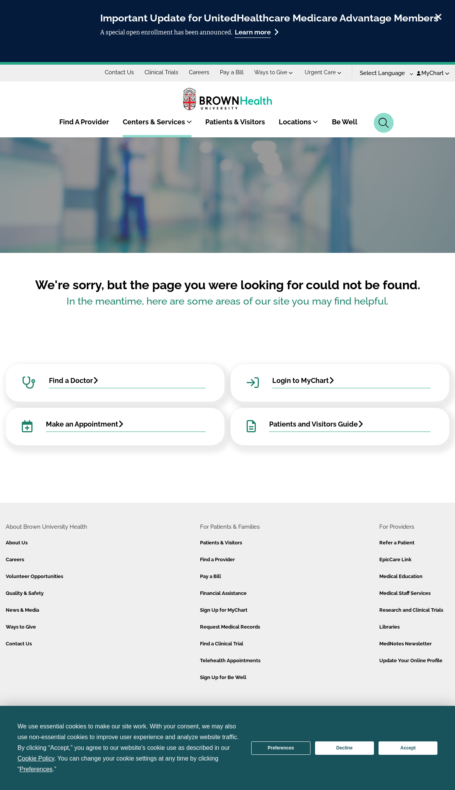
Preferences (281, 748)
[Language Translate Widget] (384, 73)
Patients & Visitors (235, 122)
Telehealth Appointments (230, 660)
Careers (199, 72)
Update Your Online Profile (410, 660)
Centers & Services (157, 122)
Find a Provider (217, 559)
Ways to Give (273, 72)
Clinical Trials (161, 72)
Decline (344, 748)
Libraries (389, 627)
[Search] (383, 123)
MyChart (433, 73)
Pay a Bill (232, 72)
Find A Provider (84, 122)
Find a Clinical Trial (221, 644)
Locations (298, 122)
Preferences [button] (36, 769)
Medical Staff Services (405, 593)
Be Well (345, 122)
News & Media (22, 610)
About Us (17, 543)
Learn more (257, 32)
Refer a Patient (396, 543)
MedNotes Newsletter (405, 644)
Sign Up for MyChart (223, 610)
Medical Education (400, 576)
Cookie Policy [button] (36, 758)
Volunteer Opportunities (34, 576)
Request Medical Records (230, 627)
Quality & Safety (25, 593)
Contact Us (119, 72)
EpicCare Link (395, 559)
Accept (408, 748)
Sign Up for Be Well (223, 677)
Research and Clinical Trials (411, 610)
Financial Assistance (223, 593)
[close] (438, 15)
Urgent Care (323, 72)
